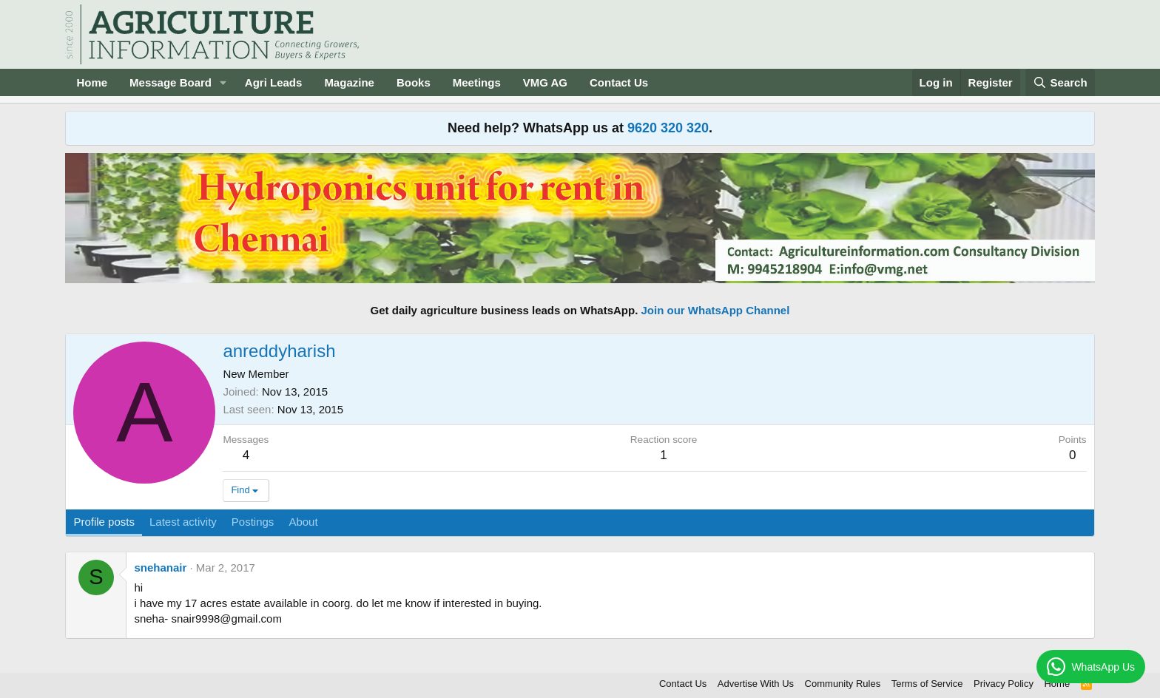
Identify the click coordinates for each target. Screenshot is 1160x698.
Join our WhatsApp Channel (715, 310)
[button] (223, 82)
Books (414, 82)
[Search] (1060, 82)
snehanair (160, 567)
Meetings (477, 82)
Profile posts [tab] (104, 521)
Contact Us (619, 82)
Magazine (349, 82)
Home (91, 82)
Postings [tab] (253, 521)
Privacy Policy (1003, 683)
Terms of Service (927, 683)
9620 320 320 (668, 128)
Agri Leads (274, 82)
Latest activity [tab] (183, 521)
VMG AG (545, 82)
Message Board (170, 82)
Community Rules (843, 683)
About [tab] (303, 521)
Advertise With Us (756, 683)
